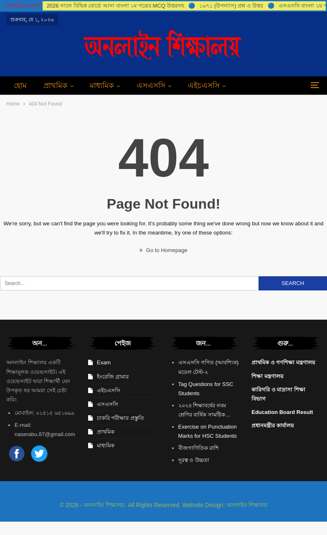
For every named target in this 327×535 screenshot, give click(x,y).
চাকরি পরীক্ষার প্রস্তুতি (120, 418)
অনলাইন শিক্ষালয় (246, 505)
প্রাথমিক (55, 85)
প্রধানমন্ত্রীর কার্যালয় (272, 425)
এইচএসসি (204, 85)
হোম (20, 85)
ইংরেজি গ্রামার (113, 376)
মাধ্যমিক (102, 85)
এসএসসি (151, 85)
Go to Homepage (163, 250)
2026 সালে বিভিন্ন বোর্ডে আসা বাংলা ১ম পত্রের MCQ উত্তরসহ (116, 6)
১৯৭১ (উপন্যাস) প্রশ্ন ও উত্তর (231, 6)
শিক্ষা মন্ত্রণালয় (267, 376)
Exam (104, 362)
